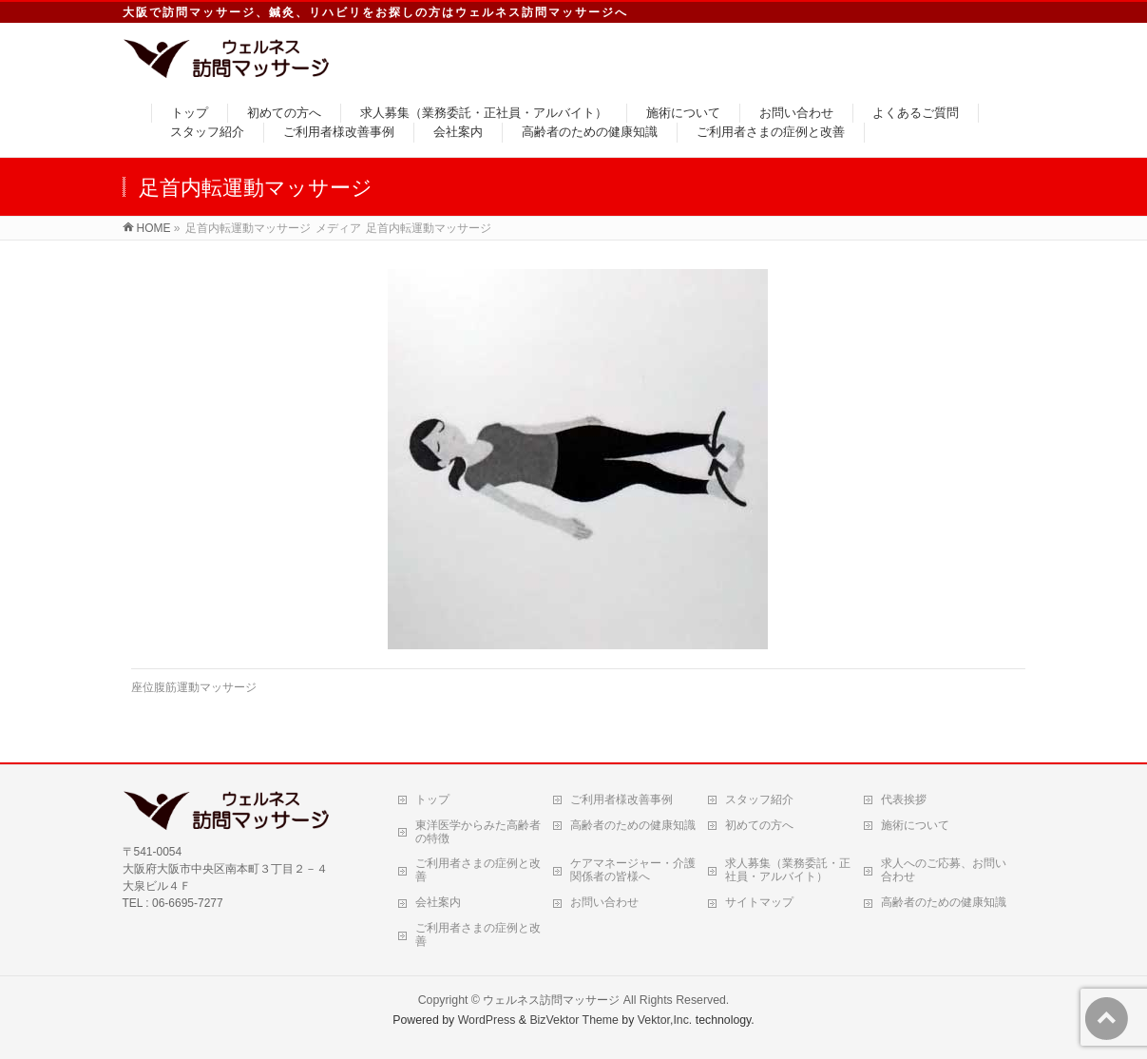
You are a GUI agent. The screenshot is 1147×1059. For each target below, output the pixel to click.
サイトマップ (759, 902)
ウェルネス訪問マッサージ (551, 1000)
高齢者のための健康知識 (633, 825)
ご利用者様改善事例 (621, 799)
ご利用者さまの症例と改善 (478, 870)
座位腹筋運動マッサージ (194, 687)
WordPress (487, 1020)
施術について (915, 825)
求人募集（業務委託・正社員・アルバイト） (788, 870)
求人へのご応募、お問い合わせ (943, 870)
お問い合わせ (604, 902)
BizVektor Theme (574, 1020)
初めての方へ (759, 825)
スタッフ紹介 (759, 799)
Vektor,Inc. (665, 1020)
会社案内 (438, 902)
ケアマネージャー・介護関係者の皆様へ (633, 870)
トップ (432, 799)
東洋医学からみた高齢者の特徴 (478, 831)
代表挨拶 (904, 799)
